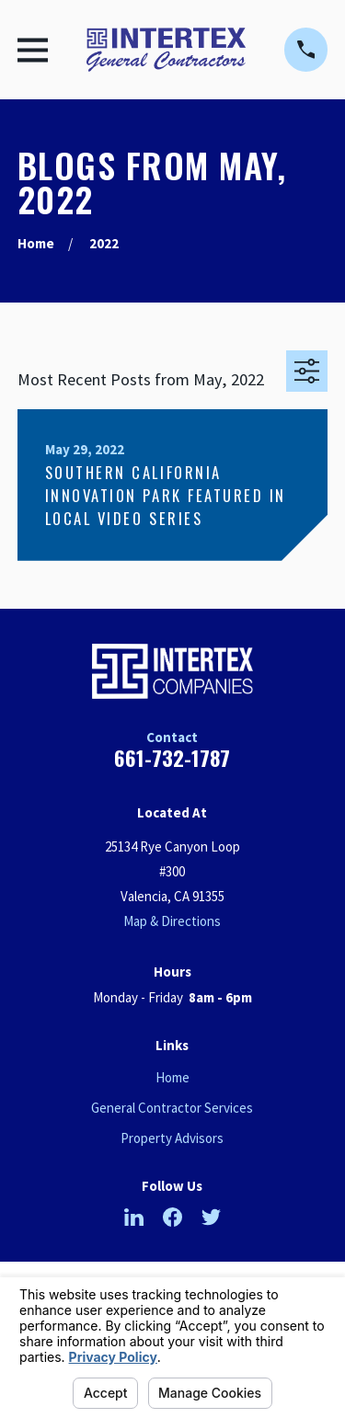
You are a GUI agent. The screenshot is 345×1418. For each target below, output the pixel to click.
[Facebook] (172, 1217)
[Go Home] (35, 243)
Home (172, 1077)
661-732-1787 (172, 757)
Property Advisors (172, 1138)
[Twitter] (211, 1217)
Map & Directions (172, 921)
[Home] (166, 50)
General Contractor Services (172, 1107)
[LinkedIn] (134, 1217)
